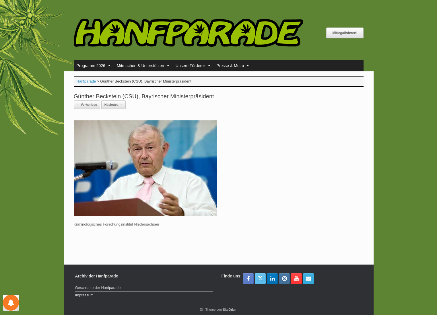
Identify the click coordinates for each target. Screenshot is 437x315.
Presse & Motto (233, 65)
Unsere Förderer (193, 65)
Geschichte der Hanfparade (98, 287)
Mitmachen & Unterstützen (143, 65)
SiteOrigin (230, 309)
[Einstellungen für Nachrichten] (11, 303)
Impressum (84, 295)
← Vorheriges (87, 104)
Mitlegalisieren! (344, 33)
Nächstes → (113, 104)
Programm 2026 (94, 65)
